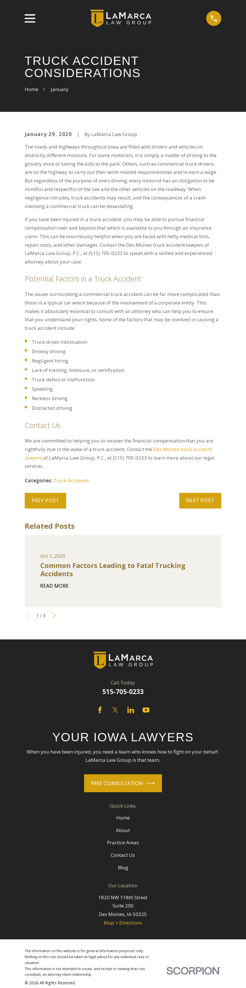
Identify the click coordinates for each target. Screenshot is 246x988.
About (123, 830)
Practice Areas (123, 842)
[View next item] (54, 615)
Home (123, 817)
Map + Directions (123, 922)
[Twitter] (115, 710)
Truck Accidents (71, 480)
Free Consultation (123, 783)
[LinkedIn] (130, 710)
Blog (123, 867)
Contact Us (123, 855)
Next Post (200, 500)
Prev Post (45, 500)
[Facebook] (100, 710)
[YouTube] (146, 710)
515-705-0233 (123, 691)
